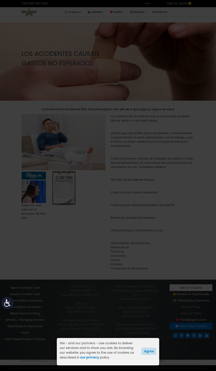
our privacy (89, 357)
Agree (149, 351)
